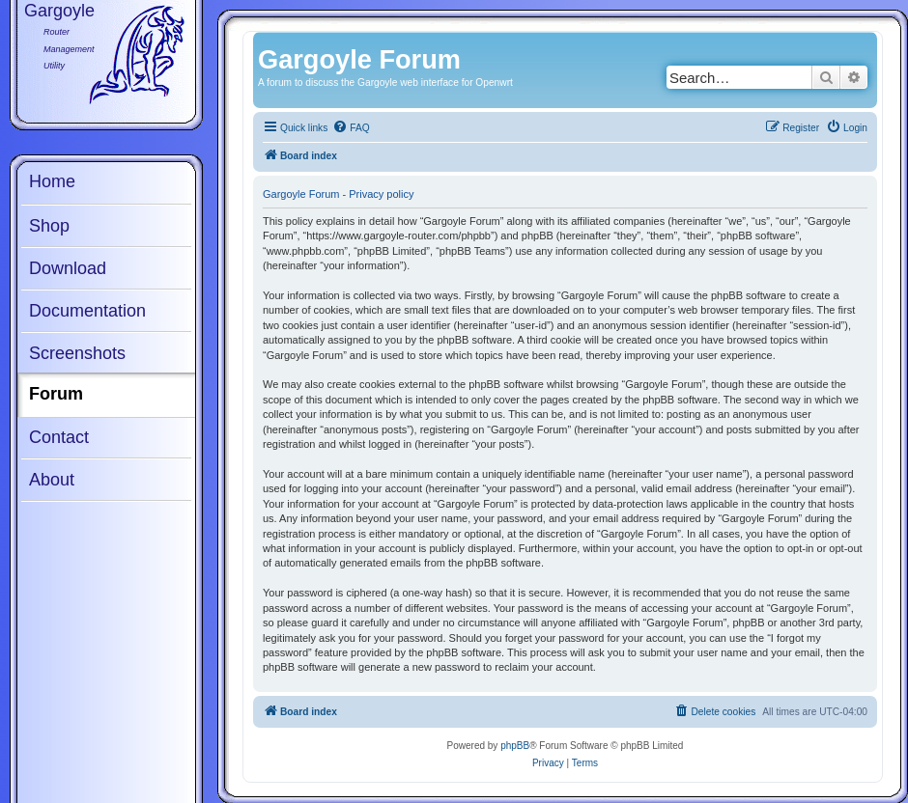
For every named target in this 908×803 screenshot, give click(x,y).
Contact (59, 437)
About (51, 479)
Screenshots (77, 353)
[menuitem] (350, 128)
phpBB (514, 745)
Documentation (87, 310)
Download (67, 268)
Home (52, 181)
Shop (49, 225)
